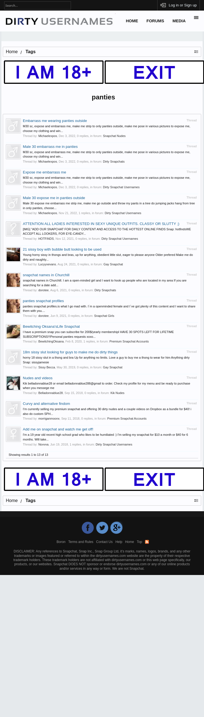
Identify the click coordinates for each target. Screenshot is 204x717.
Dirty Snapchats (114, 161)
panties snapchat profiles (43, 301)
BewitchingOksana (51, 341)
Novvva (43, 444)
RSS (147, 542)
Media (179, 21)
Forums (155, 21)
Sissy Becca (46, 367)
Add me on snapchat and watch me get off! (58, 429)
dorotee (43, 290)
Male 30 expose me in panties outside (54, 198)
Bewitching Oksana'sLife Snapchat (51, 326)
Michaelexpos (47, 136)
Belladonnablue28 (50, 393)
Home (132, 21)
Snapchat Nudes (114, 136)
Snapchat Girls (104, 315)
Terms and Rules (80, 542)
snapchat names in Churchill (46, 275)
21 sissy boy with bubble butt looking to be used (62, 249)
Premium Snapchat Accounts (129, 341)
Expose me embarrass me (44, 172)
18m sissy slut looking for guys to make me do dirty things (70, 352)
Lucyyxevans (47, 264)
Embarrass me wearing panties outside (55, 121)
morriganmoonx (49, 418)
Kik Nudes (117, 393)
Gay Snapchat (113, 264)
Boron (60, 542)
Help (118, 542)
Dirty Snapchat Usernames (121, 187)
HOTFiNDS (46, 238)
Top (139, 542)
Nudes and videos (38, 378)
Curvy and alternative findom (46, 404)
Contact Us (104, 542)
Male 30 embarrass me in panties (50, 147)
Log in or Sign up (183, 5)
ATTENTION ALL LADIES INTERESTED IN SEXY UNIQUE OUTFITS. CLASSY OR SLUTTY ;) (101, 224)
